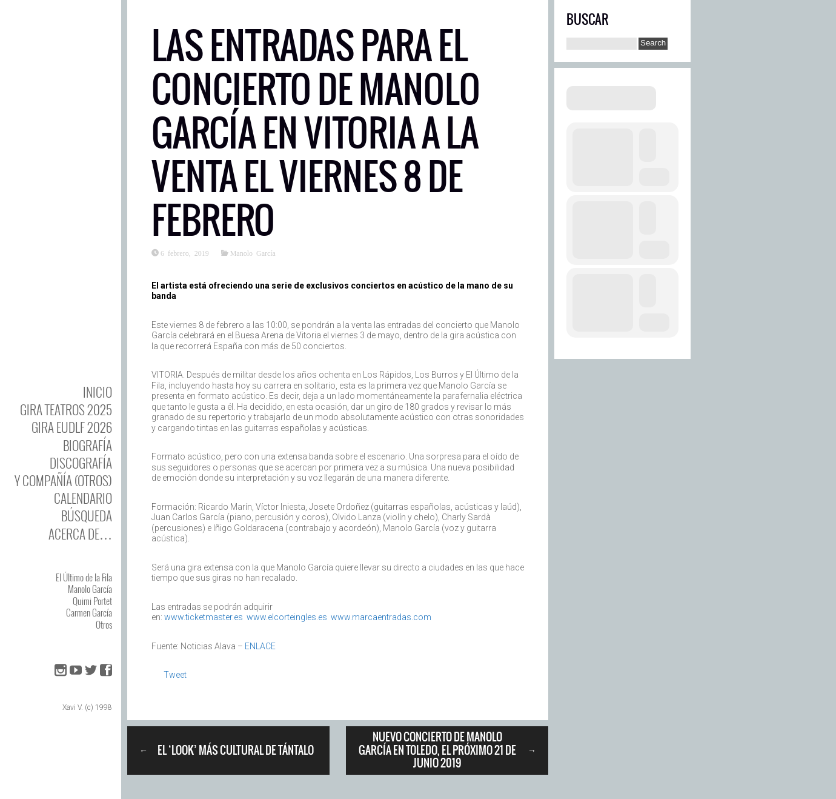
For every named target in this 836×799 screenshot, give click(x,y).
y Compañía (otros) (63, 480)
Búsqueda (86, 515)
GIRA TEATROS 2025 (66, 409)
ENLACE (260, 646)
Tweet (175, 675)
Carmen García (89, 612)
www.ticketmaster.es (203, 617)
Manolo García (90, 588)
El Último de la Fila (84, 577)
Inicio (97, 392)
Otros (104, 624)
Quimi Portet (92, 600)
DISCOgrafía (81, 462)
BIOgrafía (87, 445)
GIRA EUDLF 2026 (72, 427)
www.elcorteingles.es (287, 617)
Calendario (83, 498)
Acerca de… (80, 533)
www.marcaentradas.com (381, 617)
